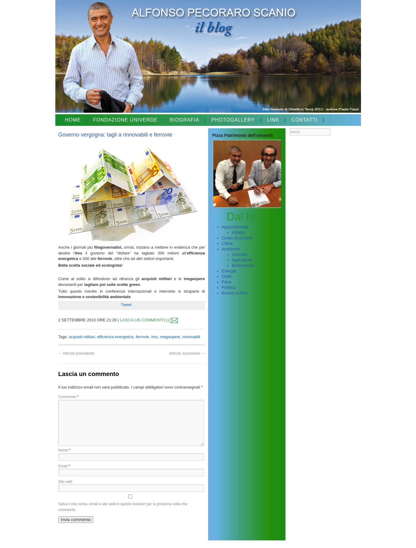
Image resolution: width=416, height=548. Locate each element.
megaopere (170, 336)
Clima (227, 243)
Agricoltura (242, 260)
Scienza (239, 254)
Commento (68, 397)
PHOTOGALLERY (233, 119)
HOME (73, 119)
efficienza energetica (115, 336)
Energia (229, 271)
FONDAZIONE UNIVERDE (125, 119)
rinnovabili (191, 336)
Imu (154, 336)
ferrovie (142, 336)
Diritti (226, 276)
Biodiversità (243, 265)
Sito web (65, 482)
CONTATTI (304, 119)
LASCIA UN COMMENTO (142, 320)
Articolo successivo (187, 353)
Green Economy (237, 238)
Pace (226, 281)
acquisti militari (82, 336)
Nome (64, 450)
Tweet (126, 304)
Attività (238, 232)
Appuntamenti (235, 227)
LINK (273, 119)
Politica (228, 287)
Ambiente (231, 249)
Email (64, 466)
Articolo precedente (76, 353)
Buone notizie (235, 292)
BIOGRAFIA (184, 119)
